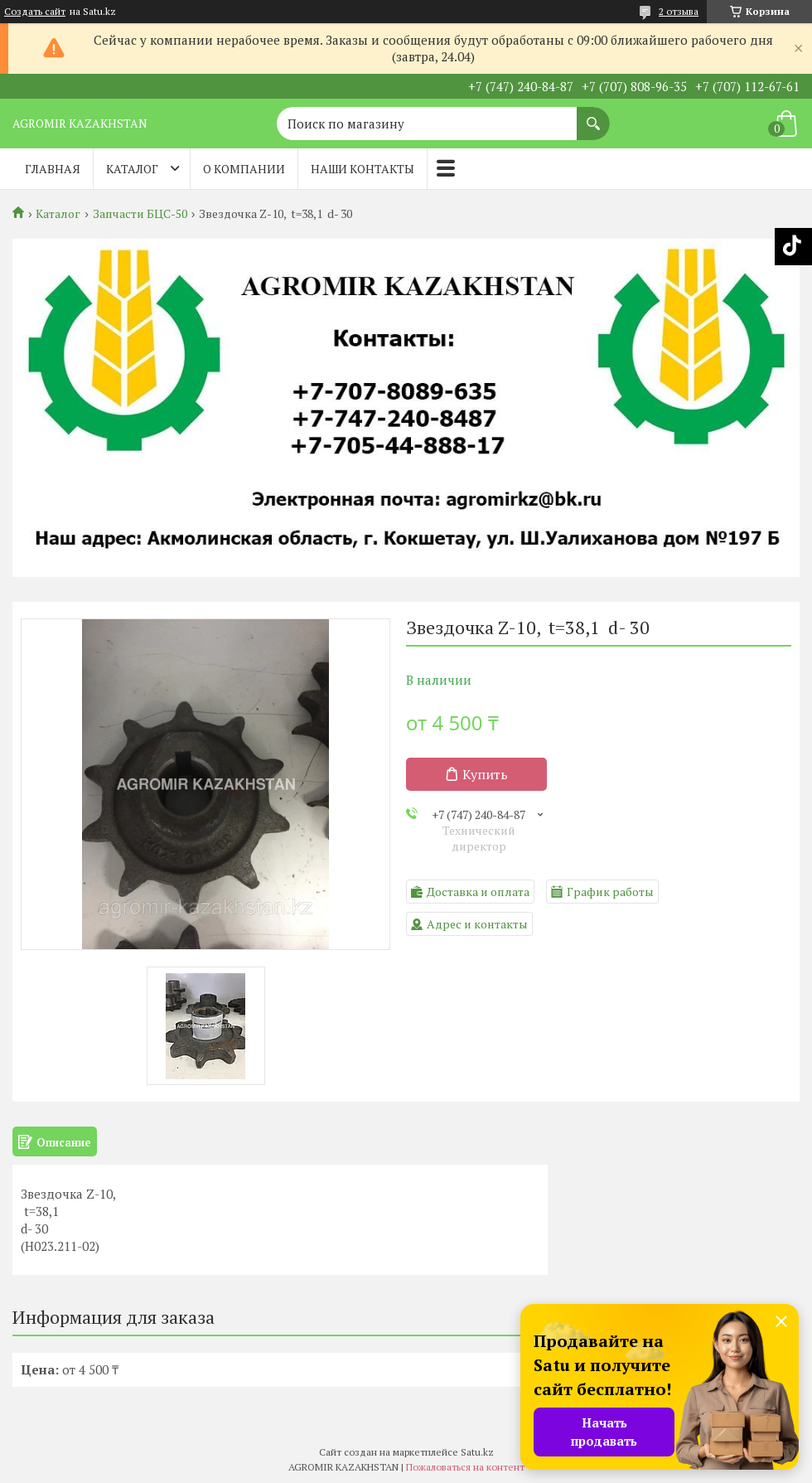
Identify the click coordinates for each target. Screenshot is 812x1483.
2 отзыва (678, 11)
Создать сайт (34, 11)
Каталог (132, 169)
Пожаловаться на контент (465, 1467)
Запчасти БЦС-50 (140, 213)
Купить (485, 774)
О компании (244, 169)
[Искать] (593, 115)
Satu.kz (477, 1452)
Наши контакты (362, 169)
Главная (52, 169)
